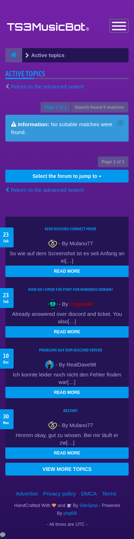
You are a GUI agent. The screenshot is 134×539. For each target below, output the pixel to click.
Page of (55, 107)
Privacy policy (59, 494)
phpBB (70, 513)
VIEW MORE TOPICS (67, 469)
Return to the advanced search (47, 86)
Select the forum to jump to (67, 176)
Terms (109, 494)
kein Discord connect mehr (70, 228)
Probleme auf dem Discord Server (70, 350)
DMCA (89, 494)
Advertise (27, 494)
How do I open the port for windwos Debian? (70, 289)
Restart (70, 410)
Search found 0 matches (99, 107)
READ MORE (67, 271)
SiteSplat (88, 505)
